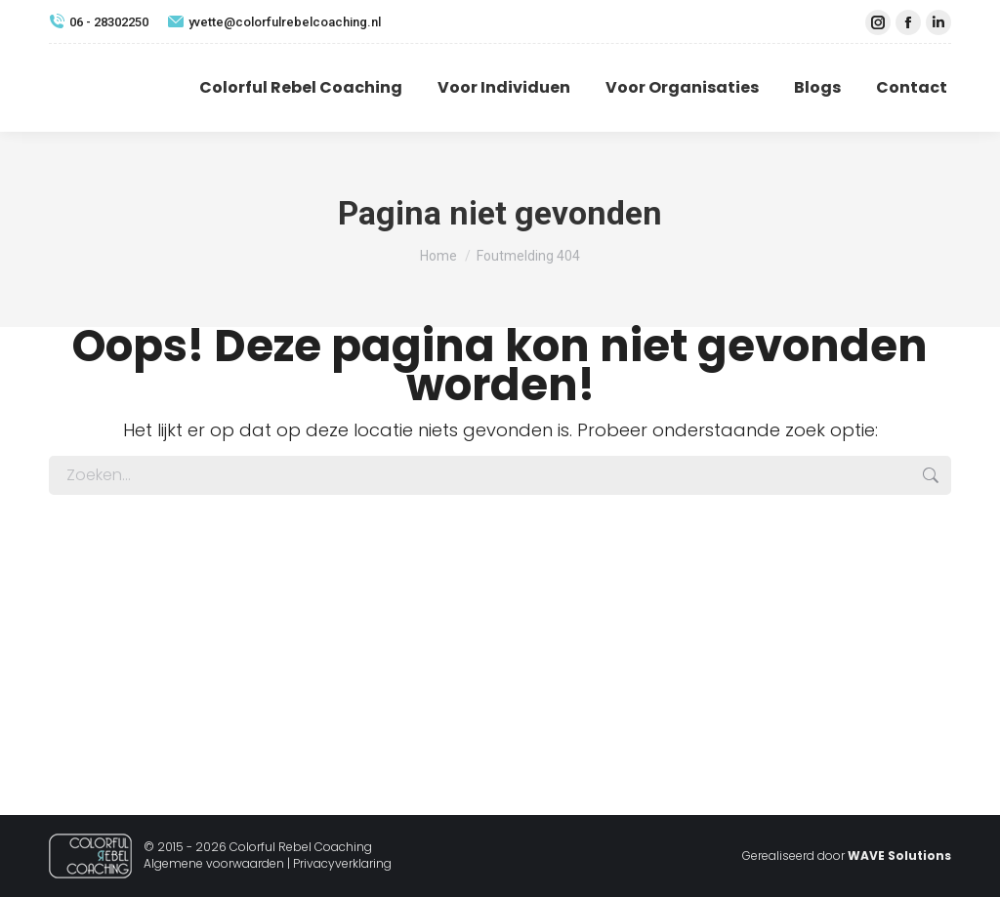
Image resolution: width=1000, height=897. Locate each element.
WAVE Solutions (899, 855)
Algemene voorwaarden (214, 863)
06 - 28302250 (98, 22)
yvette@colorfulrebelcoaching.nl (274, 22)
